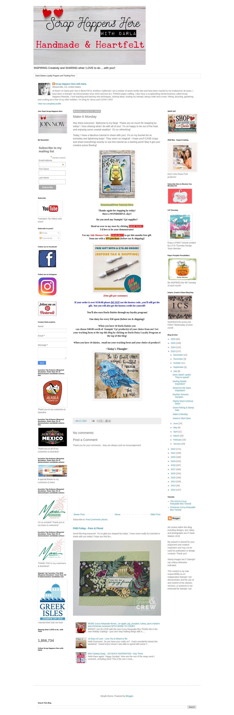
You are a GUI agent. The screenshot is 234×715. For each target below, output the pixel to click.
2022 (173, 449)
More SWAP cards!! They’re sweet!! (182, 376)
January (177, 444)
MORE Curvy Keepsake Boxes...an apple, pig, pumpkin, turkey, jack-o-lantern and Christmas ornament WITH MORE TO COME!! (124, 624)
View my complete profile (49, 103)
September (178, 367)
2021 (173, 453)
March (176, 435)
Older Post (155, 514)
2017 (173, 469)
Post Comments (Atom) (96, 519)
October (177, 363)
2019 (173, 461)
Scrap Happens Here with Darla (70, 84)
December (178, 355)
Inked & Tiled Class (182, 418)
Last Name (44, 177)
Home (117, 514)
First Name (44, 169)
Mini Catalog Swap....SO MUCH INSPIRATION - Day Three (115, 653)
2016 (173, 473)
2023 (173, 351)
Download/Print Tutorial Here (117, 205)
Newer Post (79, 514)
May (175, 427)
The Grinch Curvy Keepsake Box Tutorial (180, 502)
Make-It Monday (180, 414)
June (175, 423)
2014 (173, 481)
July (175, 371)
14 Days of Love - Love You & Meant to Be (107, 638)
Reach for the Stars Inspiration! (182, 389)
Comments (46, 238)
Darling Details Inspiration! (179, 382)
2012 (173, 490)
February (177, 440)
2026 (173, 339)
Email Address (51, 160)
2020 (173, 457)
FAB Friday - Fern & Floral (88, 528)
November (178, 359)
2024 (173, 347)
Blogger (129, 696)
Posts (43, 233)
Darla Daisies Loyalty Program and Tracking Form (55, 76)
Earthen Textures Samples (181, 395)
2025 (173, 343)
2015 (173, 477)
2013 (173, 485)
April (175, 431)
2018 (173, 465)
